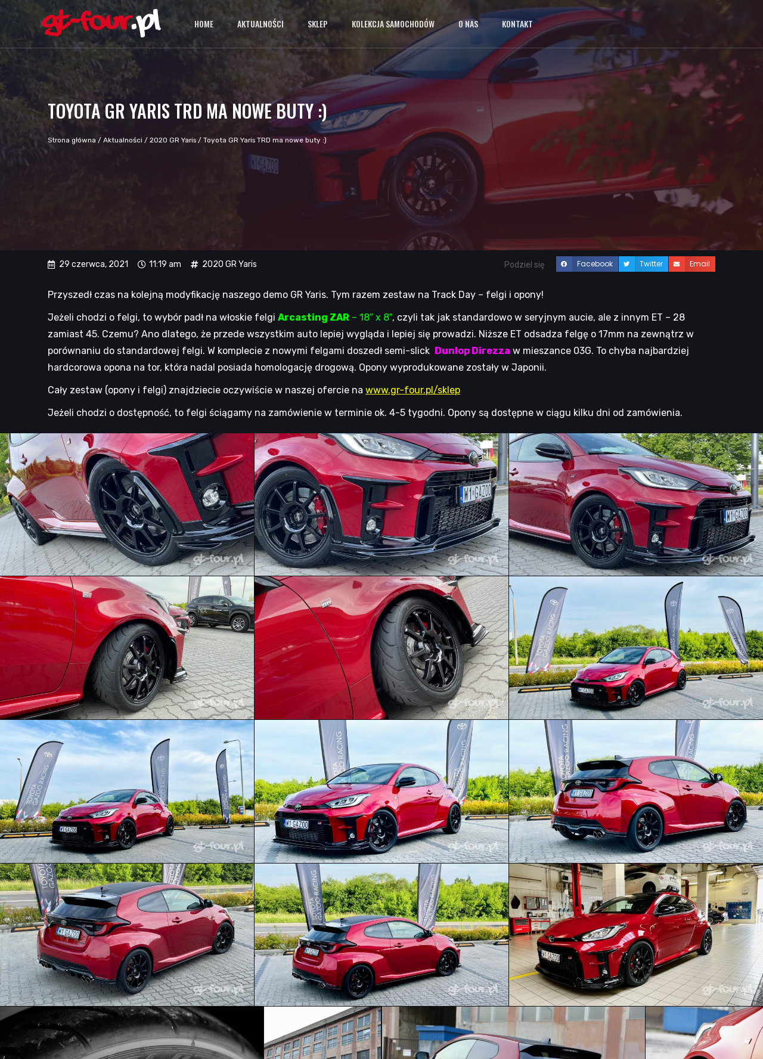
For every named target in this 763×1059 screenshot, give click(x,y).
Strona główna (72, 140)
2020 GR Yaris (173, 140)
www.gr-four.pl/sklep (412, 390)
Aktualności (260, 23)
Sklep (318, 23)
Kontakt (517, 23)
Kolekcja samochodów (393, 23)
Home (203, 23)
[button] (587, 264)
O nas (468, 23)
